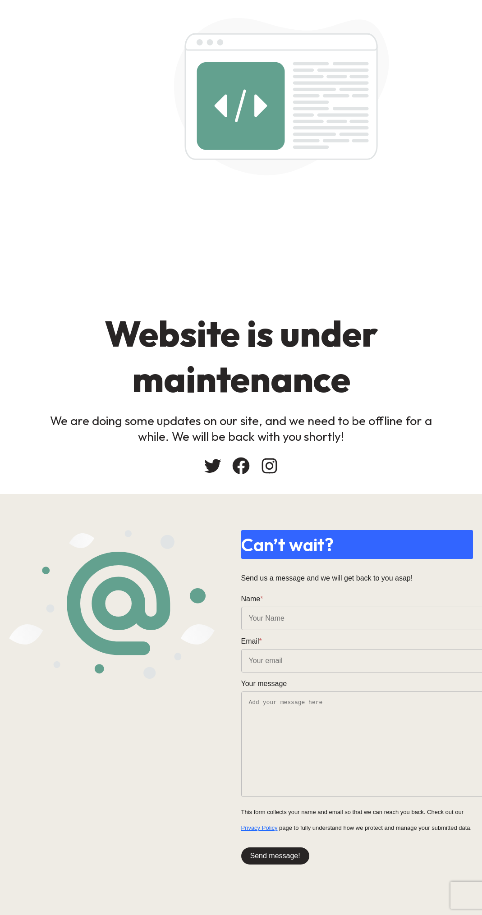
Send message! (275, 856)
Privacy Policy (259, 827)
